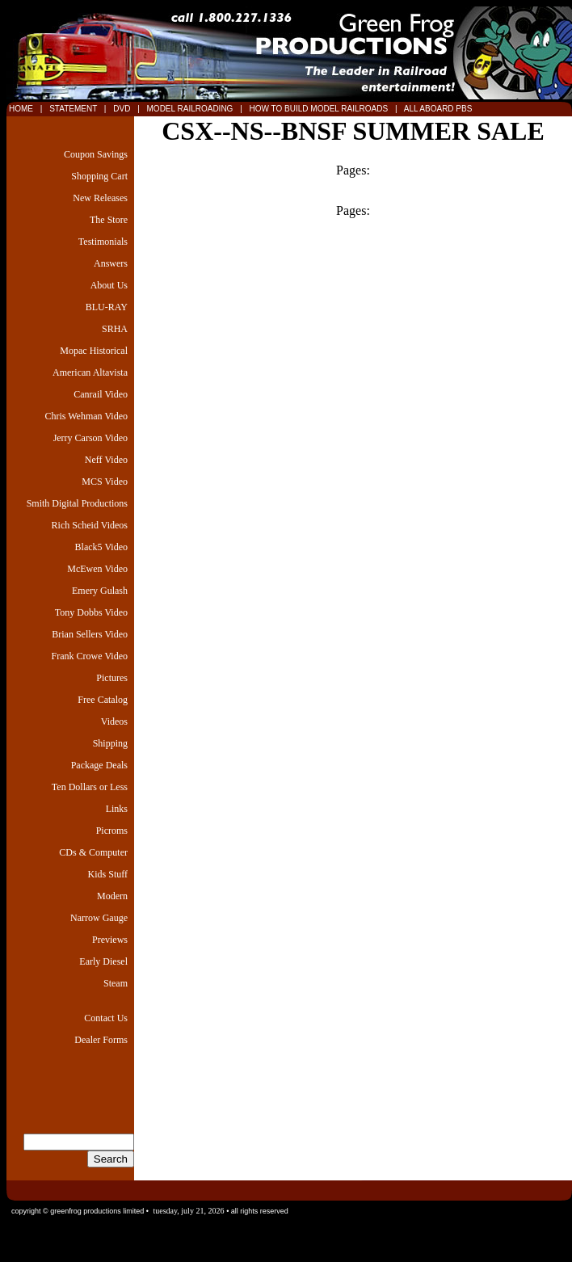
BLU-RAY (107, 307)
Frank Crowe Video (90, 656)
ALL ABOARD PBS (437, 108)
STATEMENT (73, 108)
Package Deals (99, 765)
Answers (111, 263)
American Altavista (90, 372)
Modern (112, 896)
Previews (110, 939)
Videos (114, 721)
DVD (122, 108)
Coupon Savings (96, 154)
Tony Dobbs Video (91, 612)
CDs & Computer (93, 852)
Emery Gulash (100, 590)
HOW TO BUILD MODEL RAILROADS (320, 108)
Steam (115, 983)
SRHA (115, 328)
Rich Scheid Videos (90, 525)
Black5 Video (101, 547)
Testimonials (103, 241)
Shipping (110, 743)
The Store (109, 219)
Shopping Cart (99, 176)
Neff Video (106, 459)
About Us (109, 285)
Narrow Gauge (99, 917)
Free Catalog (103, 699)
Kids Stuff (108, 874)
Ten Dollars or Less (90, 787)
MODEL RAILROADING (191, 108)
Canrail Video (101, 394)
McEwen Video (97, 568)
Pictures (112, 678)
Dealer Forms (101, 1039)
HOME (21, 108)
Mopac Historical (94, 350)
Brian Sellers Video (90, 634)
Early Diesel (103, 961)
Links (117, 808)
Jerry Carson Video (90, 438)
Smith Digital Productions (77, 503)
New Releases (100, 198)
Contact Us (106, 1018)
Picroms (112, 830)
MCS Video (105, 481)
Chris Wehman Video (86, 416)
